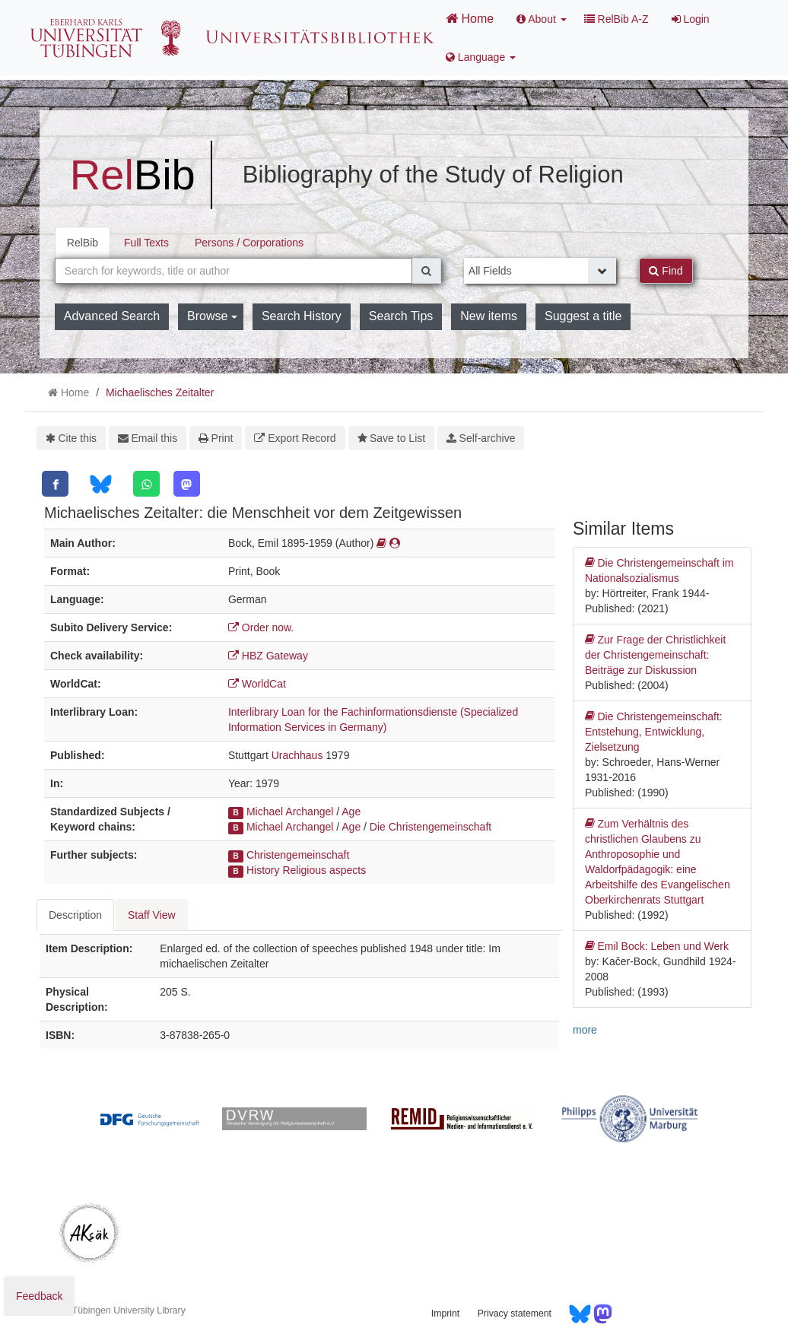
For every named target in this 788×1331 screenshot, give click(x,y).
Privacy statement (514, 1313)
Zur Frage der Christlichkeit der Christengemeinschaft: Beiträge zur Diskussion (655, 654)
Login (691, 19)
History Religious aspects (306, 870)
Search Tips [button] (401, 316)
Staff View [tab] (152, 915)
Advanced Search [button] (112, 316)
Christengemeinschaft (297, 855)
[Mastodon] (186, 484)
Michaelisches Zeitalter (160, 392)
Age (351, 811)
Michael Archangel (289, 811)
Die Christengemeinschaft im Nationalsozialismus (659, 569)
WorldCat (257, 684)
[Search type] (540, 271)
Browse (212, 316)
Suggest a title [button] (583, 316)
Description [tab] (75, 915)
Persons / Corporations (249, 243)
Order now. (261, 627)
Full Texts (146, 243)
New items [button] (488, 316)
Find (665, 271)
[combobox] (233, 271)
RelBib (82, 243)
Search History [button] (302, 316)
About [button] (541, 19)
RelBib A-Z (616, 19)
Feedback (39, 1296)
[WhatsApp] (146, 484)
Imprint (445, 1313)
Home (470, 18)
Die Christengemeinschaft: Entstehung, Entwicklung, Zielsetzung (654, 731)
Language (481, 57)
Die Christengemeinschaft (430, 827)
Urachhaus (297, 755)
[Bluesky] (100, 484)
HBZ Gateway (268, 656)
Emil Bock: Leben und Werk (657, 946)
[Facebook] (55, 484)
